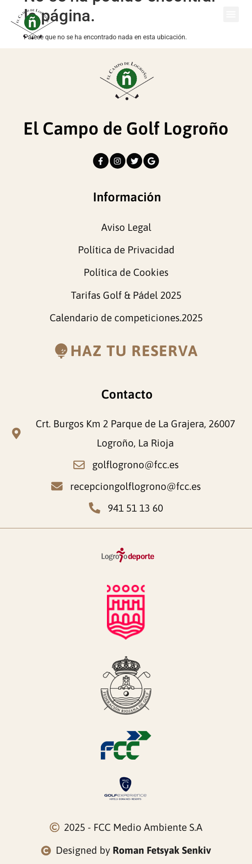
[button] (231, 14)
